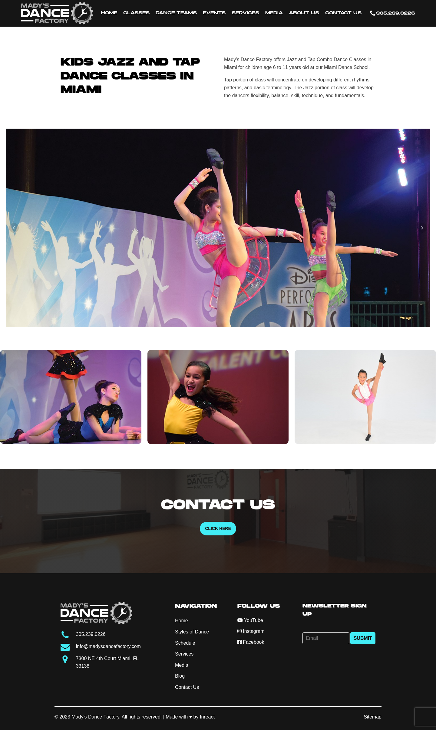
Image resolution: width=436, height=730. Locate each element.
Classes (136, 12)
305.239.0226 (395, 13)
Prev (14, 228)
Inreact (207, 716)
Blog (180, 676)
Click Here (218, 528)
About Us (304, 12)
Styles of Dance (192, 631)
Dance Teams (176, 12)
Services (245, 12)
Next (422, 228)
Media (274, 12)
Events (214, 12)
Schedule (185, 643)
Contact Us (343, 12)
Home (109, 12)
